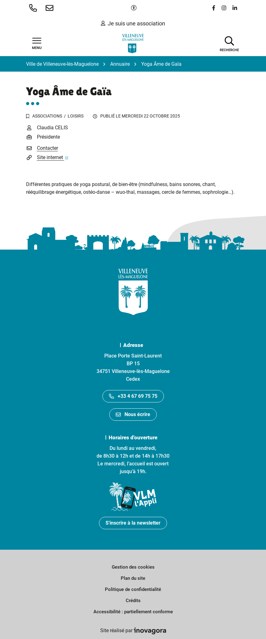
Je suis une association (133, 23)
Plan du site (133, 578)
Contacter (47, 148)
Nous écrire (133, 414)
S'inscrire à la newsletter (133, 523)
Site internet (52, 157)
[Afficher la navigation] (37, 44)
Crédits (133, 600)
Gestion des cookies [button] (133, 567)
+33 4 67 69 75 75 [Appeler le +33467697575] (133, 396)
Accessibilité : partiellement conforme (133, 612)
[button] (34, 8)
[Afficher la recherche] (229, 43)
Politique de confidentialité (133, 589)
